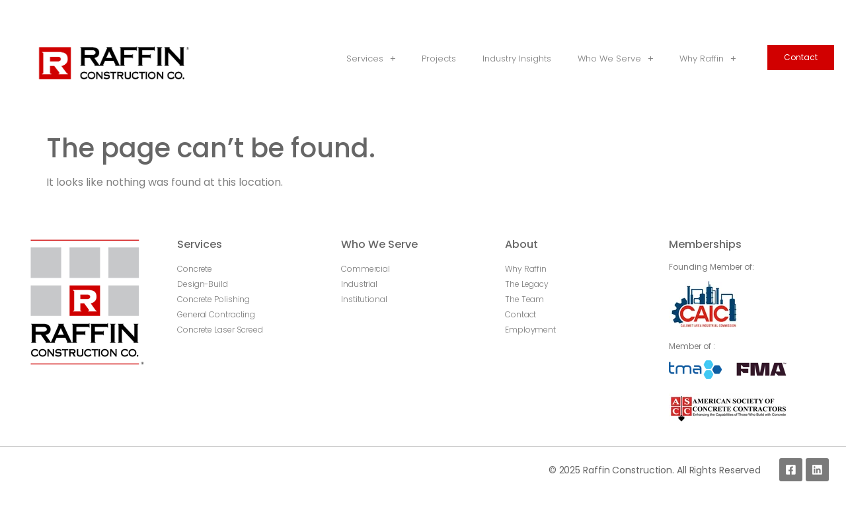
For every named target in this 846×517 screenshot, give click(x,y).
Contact (801, 57)
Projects (439, 58)
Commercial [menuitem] (365, 268)
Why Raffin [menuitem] (526, 268)
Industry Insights (516, 58)
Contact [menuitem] (520, 314)
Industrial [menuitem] (359, 284)
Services (370, 59)
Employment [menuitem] (530, 329)
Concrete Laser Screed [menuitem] (220, 329)
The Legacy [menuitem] (527, 284)
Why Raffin (707, 59)
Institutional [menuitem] (364, 299)
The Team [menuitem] (524, 299)
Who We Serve (615, 59)
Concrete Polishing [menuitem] (213, 299)
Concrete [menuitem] (194, 268)
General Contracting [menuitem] (216, 314)
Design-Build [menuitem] (202, 284)
